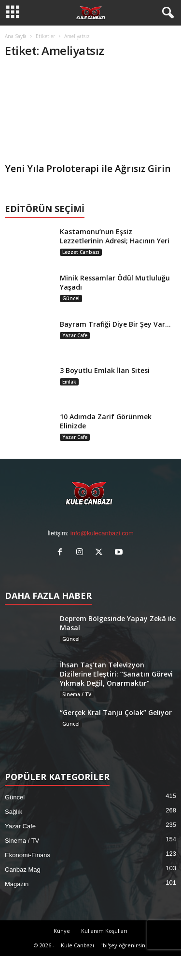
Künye (62, 930)
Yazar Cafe (74, 335)
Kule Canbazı (77, 945)
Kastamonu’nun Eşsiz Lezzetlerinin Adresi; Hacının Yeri (114, 236)
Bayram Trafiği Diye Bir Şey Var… (115, 324)
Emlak (69, 381)
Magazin (16, 884)
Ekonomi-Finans (27, 855)
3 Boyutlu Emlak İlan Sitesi (105, 370)
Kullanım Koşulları (104, 930)
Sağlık (13, 811)
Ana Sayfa (16, 36)
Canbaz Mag (23, 869)
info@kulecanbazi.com (102, 533)
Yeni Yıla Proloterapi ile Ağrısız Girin (87, 168)
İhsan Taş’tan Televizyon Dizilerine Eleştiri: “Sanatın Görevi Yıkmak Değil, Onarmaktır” (116, 674)
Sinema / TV (76, 694)
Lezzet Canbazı (80, 252)
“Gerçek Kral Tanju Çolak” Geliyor (116, 712)
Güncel (71, 298)
